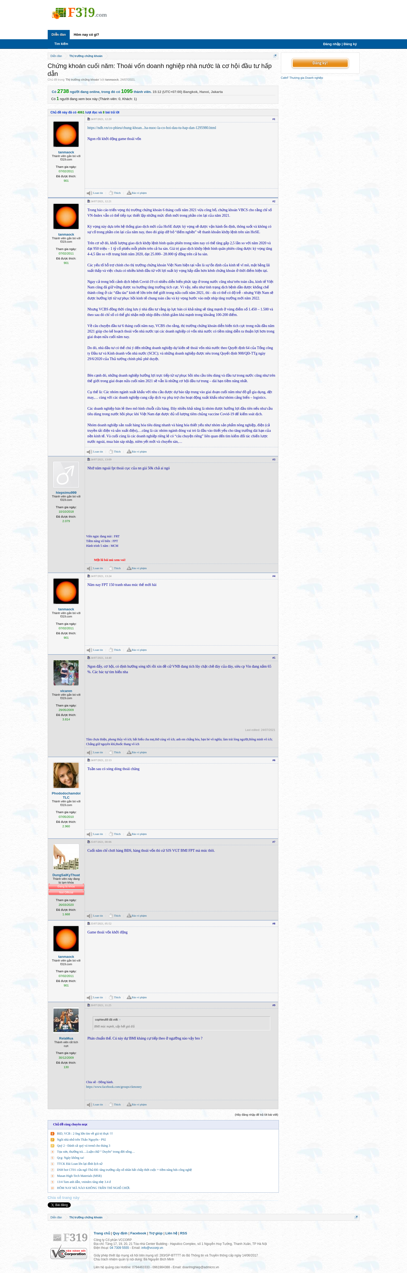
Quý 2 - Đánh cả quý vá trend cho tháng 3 (83, 1145)
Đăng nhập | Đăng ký (340, 44)
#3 (274, 459)
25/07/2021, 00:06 (101, 841)
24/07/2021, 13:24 (101, 576)
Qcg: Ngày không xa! (70, 1158)
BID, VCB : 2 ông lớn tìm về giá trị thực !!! (85, 1133)
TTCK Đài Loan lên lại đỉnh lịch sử (80, 1164)
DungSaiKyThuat (66, 875)
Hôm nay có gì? (86, 35)
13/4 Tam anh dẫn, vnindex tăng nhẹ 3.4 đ (84, 1182)
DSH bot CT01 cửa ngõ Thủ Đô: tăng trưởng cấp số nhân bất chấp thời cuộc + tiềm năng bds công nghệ (124, 1170)
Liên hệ (171, 1233)
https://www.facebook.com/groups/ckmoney (114, 1087)
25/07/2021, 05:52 (101, 923)
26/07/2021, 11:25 (100, 1005)
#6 (274, 760)
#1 (274, 119)
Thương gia (296, 77)
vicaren (66, 691)
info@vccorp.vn (152, 1248)
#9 (274, 1005)
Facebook (138, 1233)
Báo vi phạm (139, 192)
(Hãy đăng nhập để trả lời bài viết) (256, 1114)
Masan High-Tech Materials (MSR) (79, 1176)
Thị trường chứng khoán (82, 79)
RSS (183, 1233)
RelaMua (66, 1038)
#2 (274, 201)
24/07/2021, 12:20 (101, 119)
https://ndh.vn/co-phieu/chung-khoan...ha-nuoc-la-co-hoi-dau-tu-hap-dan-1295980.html (152, 128)
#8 (274, 923)
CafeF (285, 77)
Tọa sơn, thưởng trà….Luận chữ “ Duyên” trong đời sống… (96, 1152)
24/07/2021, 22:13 (101, 760)
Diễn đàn (59, 35)
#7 (274, 841)
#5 (274, 657)
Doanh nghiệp (314, 77)
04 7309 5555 (119, 1248)
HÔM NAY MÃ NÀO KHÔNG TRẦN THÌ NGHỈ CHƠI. (93, 1188)
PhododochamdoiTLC (66, 795)
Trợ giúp (155, 1233)
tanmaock (111, 79)
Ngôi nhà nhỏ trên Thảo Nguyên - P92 (81, 1139)
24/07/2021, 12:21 (101, 201)
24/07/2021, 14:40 (101, 657)
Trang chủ (102, 1233)
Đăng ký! (320, 62)
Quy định (120, 1233)
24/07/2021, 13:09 (101, 459)
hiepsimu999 (66, 493)
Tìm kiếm (61, 44)
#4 (274, 576)
